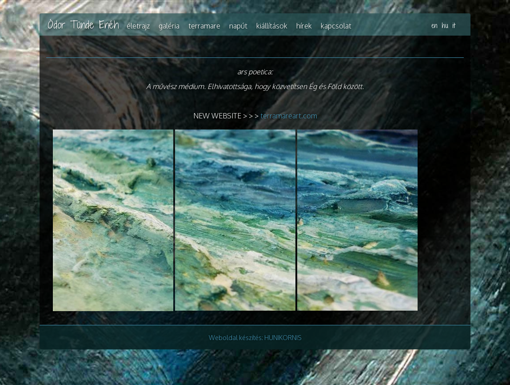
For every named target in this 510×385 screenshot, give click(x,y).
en (434, 25)
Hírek (304, 25)
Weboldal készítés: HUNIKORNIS (255, 337)
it (454, 25)
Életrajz (138, 25)
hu (445, 25)
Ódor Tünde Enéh (83, 24)
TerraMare (204, 25)
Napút (238, 25)
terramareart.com (288, 115)
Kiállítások (271, 25)
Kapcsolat (336, 25)
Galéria (169, 25)
